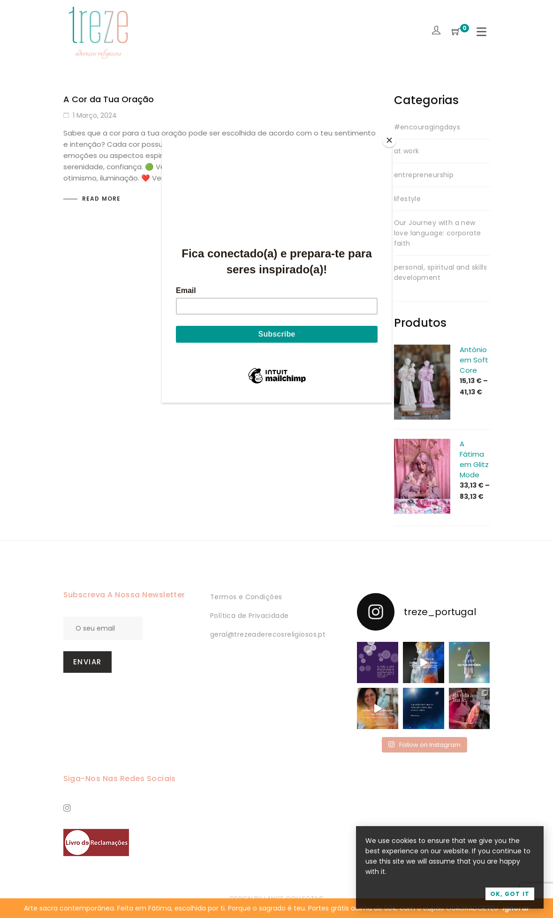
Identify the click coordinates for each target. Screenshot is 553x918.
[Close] (389, 140)
